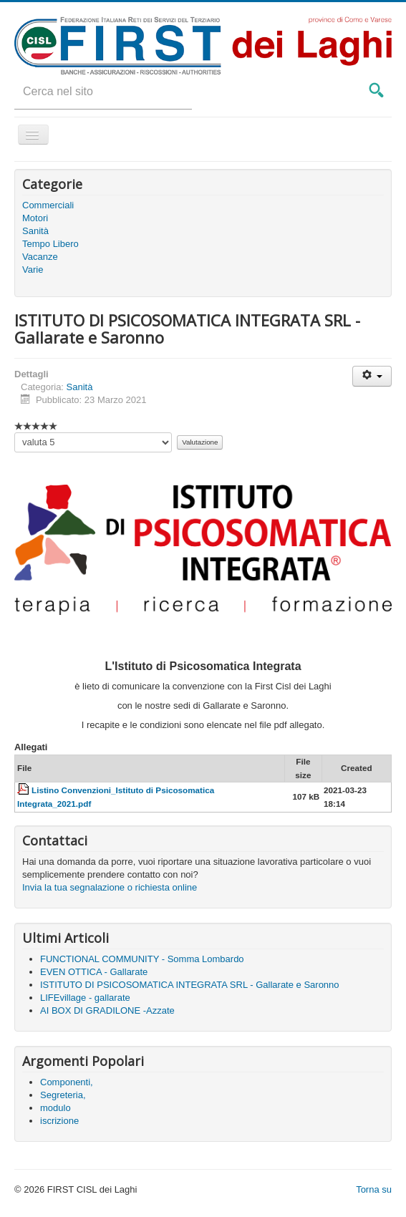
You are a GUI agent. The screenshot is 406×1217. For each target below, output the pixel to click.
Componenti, (66, 1082)
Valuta (14, 432)
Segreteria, (63, 1095)
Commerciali (48, 205)
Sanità (35, 231)
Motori (35, 218)
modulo (55, 1107)
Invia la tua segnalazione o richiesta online (109, 887)
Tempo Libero (50, 243)
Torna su (374, 1189)
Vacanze (40, 256)
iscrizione (59, 1120)
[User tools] (372, 376)
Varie (32, 269)
